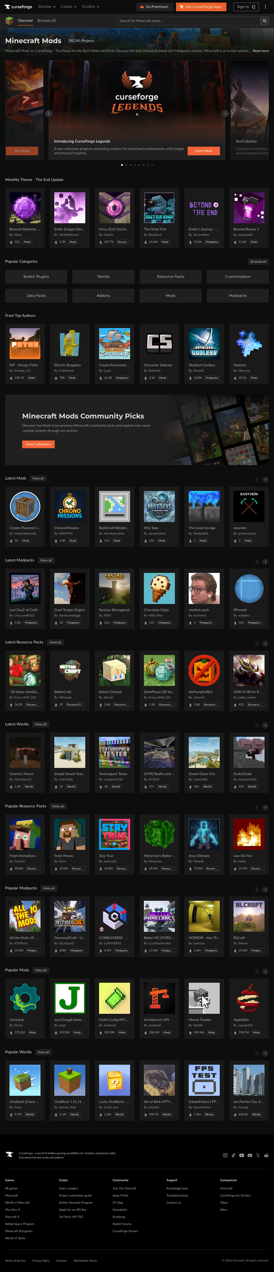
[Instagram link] (225, 1155)
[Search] (264, 21)
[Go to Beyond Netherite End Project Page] (25, 218)
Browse (47, 7)
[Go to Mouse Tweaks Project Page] (204, 1008)
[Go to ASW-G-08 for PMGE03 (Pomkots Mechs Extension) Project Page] (249, 681)
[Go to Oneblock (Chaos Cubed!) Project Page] (25, 1090)
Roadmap (119, 1217)
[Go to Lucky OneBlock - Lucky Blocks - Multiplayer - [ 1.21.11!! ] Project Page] (114, 1090)
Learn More (203, 151)
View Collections (38, 444)
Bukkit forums (122, 1224)
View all (38, 478)
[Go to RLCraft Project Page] (249, 926)
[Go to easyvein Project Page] (249, 517)
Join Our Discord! (124, 1188)
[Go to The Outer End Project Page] (159, 218)
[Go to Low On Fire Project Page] (249, 844)
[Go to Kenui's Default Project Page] (114, 681)
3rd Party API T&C (71, 1217)
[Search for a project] (188, 21)
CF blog (118, 1202)
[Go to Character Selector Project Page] (159, 354)
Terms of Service (15, 1260)
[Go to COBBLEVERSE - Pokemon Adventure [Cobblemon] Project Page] (114, 926)
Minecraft (11, 1195)
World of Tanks (15, 1238)
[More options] (265, 7)
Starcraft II (12, 1217)
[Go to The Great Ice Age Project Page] (204, 517)
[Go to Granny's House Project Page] (25, 763)
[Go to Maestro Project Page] (249, 354)
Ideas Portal (120, 1195)
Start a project (68, 1188)
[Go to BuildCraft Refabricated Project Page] (114, 517)
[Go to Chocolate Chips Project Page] (159, 599)
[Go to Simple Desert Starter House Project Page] (70, 763)
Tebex (224, 1202)
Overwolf (226, 1188)
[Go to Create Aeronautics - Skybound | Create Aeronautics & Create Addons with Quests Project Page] (114, 354)
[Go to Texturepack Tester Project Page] (114, 763)
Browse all (258, 262)
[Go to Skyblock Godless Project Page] (204, 354)
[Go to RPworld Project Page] (249, 599)
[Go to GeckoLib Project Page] (25, 1008)
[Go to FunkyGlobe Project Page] (249, 763)
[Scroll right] (265, 479)
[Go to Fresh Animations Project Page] (25, 844)
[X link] (258, 1155)
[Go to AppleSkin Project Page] (249, 1008)
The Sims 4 (12, 1209)
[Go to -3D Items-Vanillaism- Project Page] (25, 681)
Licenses (61, 1260)
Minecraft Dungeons (19, 1231)
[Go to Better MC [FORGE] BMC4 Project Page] (159, 926)
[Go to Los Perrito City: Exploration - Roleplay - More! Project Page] (249, 1090)
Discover (25, 21)
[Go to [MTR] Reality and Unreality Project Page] (159, 763)
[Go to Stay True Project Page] (114, 844)
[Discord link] (249, 1155)
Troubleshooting (177, 1195)
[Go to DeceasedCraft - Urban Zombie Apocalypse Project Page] (70, 926)
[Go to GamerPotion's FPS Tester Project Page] (204, 1090)
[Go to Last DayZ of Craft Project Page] (25, 599)
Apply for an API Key (72, 1209)
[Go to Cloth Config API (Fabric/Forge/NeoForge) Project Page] (114, 1008)
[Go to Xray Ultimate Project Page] (204, 844)
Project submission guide (75, 1195)
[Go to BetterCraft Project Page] (70, 681)
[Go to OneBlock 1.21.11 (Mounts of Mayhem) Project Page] (70, 1090)
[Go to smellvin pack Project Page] (204, 599)
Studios (91, 7)
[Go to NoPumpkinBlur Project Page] (204, 681)
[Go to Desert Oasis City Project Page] (204, 763)
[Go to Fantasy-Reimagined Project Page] (114, 599)
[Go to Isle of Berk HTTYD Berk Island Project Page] (159, 1090)
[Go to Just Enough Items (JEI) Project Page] (70, 1008)
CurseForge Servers (125, 1231)
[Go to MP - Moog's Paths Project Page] (25, 354)
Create (69, 7)
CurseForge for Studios (235, 1195)
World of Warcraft (17, 1202)
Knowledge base (177, 1188)
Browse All (46, 21)
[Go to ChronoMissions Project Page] (70, 517)
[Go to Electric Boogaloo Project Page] (70, 354)
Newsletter (120, 1209)
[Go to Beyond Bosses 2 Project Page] (249, 218)
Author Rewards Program (76, 1202)
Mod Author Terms (85, 1260)
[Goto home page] (18, 7)
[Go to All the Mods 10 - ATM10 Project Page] (25, 926)
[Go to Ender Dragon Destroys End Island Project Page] (70, 218)
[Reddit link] (266, 1155)
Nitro (223, 1209)
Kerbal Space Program (19, 1224)
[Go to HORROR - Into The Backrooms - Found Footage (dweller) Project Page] (204, 926)
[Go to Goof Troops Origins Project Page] (70, 599)
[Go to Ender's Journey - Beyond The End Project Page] (204, 218)
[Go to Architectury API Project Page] (159, 1008)
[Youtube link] (241, 1155)
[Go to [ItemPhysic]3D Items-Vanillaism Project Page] (159, 681)
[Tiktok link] (233, 1155)
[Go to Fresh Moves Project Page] (70, 844)
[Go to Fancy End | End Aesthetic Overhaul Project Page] (114, 218)
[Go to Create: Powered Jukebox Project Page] (25, 517)
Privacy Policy (41, 1260)
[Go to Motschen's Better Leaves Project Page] (159, 844)
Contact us (174, 1202)
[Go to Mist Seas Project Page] (159, 517)
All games (11, 1188)
